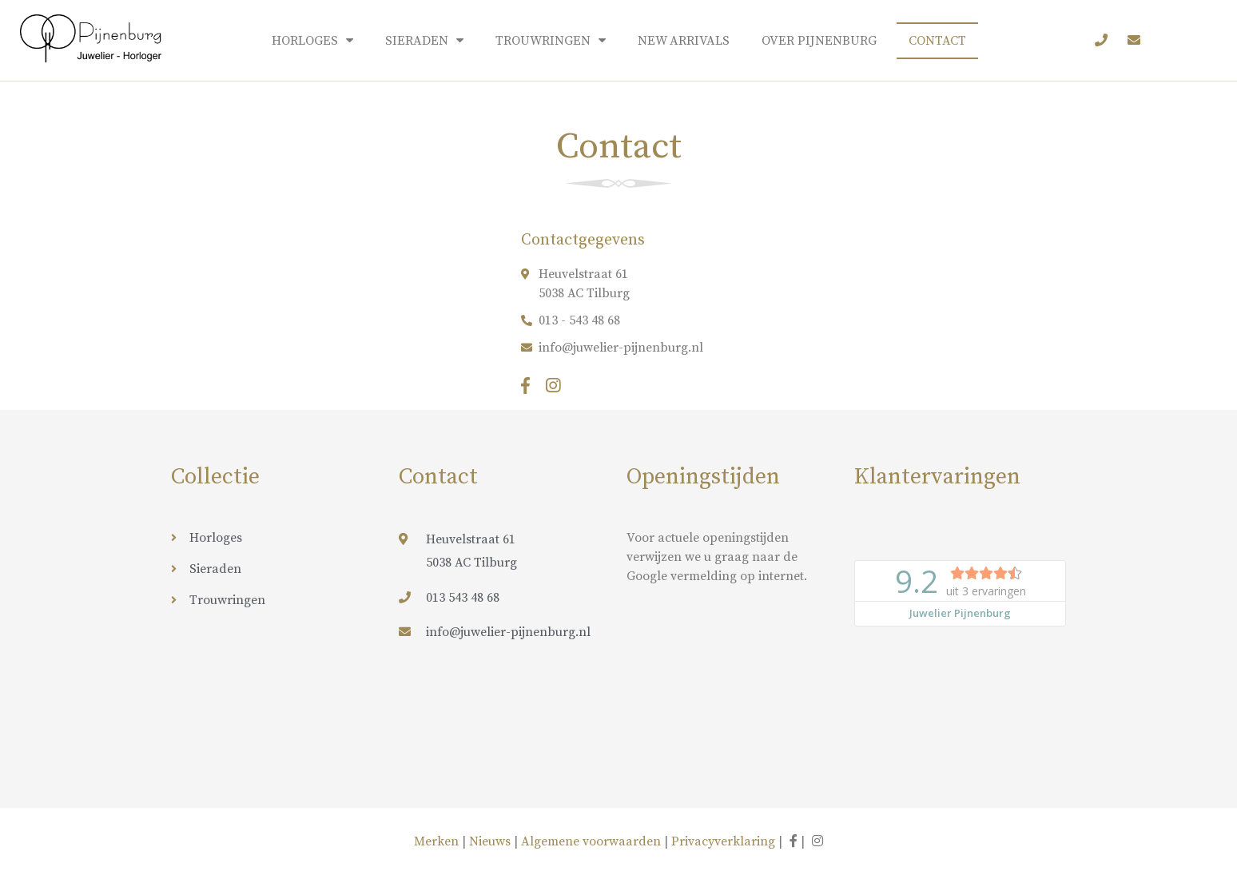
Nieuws (490, 841)
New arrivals (684, 41)
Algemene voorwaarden (591, 841)
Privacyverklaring (723, 841)
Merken (438, 841)
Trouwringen (550, 40)
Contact (937, 41)
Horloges (312, 40)
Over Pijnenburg (819, 41)
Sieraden (424, 40)
